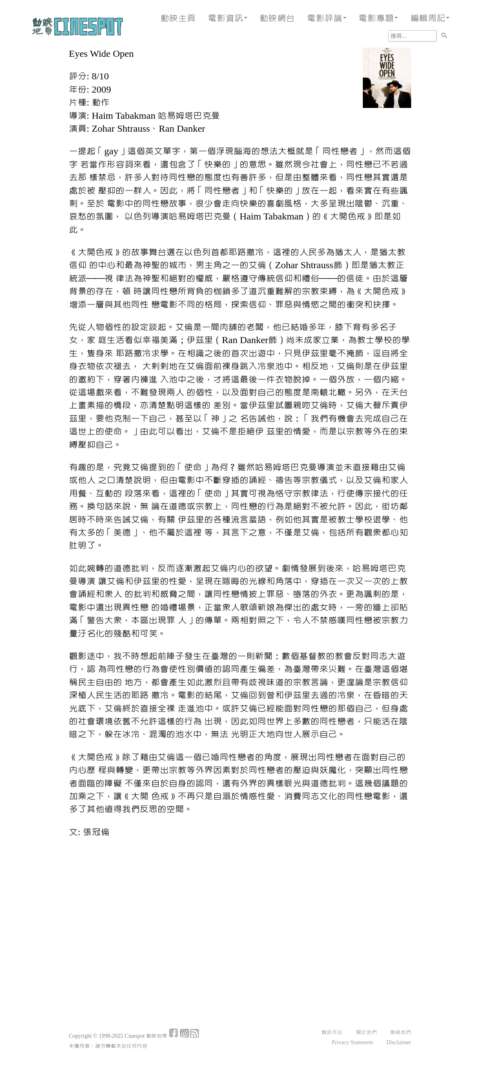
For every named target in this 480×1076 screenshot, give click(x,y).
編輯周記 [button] (429, 18)
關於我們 (366, 1032)
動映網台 (277, 18)
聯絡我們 (400, 1032)
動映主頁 (178, 18)
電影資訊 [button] (227, 18)
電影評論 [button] (326, 18)
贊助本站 (331, 1032)
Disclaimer (399, 1042)
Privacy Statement (352, 1042)
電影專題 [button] (378, 18)
